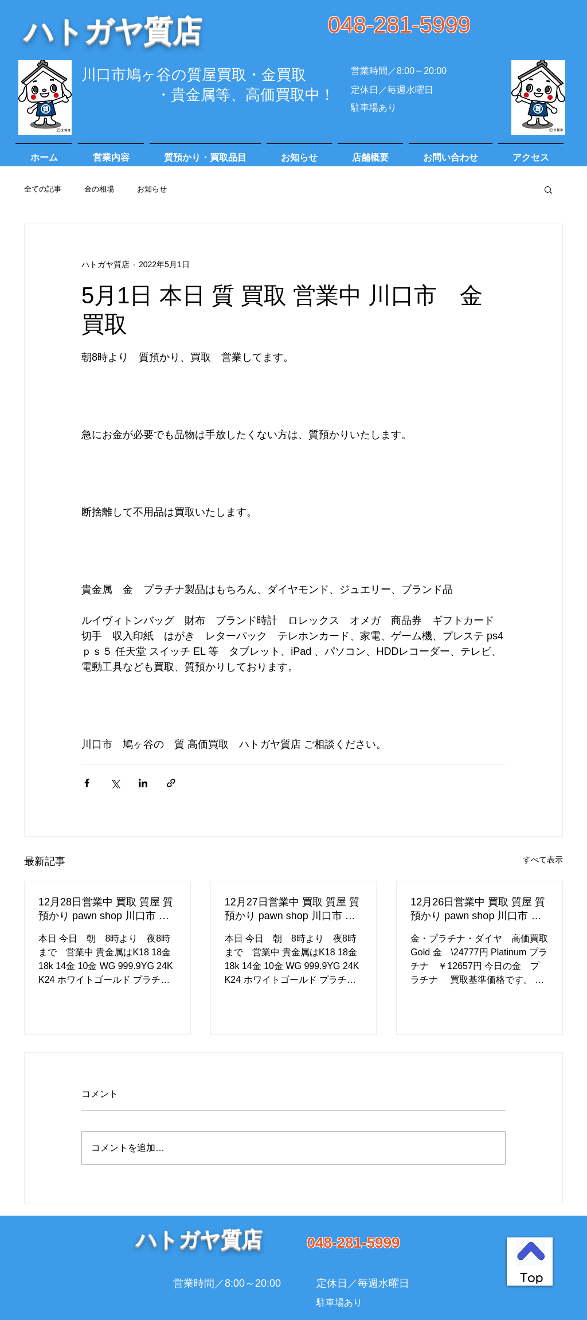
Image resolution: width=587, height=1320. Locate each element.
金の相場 (99, 189)
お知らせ (152, 189)
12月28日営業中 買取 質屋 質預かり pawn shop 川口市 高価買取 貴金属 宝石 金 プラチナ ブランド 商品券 (106, 909)
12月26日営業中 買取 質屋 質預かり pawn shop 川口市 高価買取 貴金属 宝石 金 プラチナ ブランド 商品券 (478, 909)
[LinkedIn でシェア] (143, 783)
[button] (548, 189)
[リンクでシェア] (171, 783)
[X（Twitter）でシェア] (114, 783)
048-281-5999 (399, 24)
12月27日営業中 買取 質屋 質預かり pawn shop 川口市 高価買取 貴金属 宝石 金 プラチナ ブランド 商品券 (292, 909)
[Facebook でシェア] (86, 783)
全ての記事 (42, 189)
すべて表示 (543, 859)
